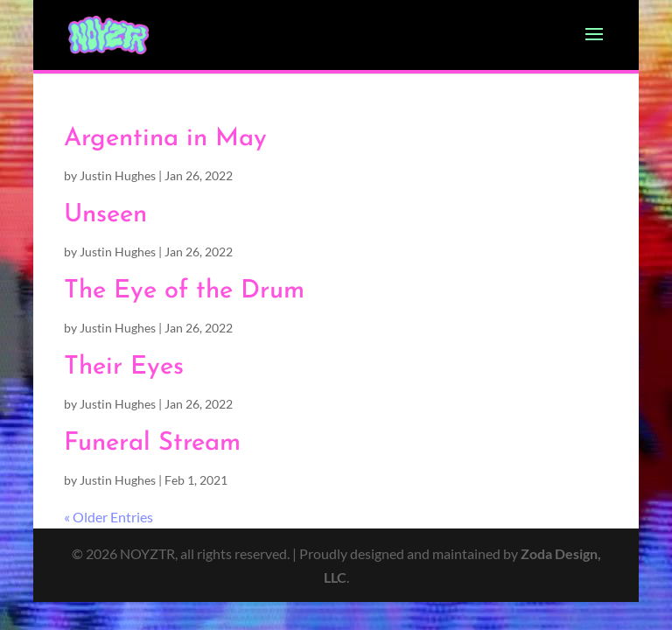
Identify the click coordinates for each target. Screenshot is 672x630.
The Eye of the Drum (184, 291)
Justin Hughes (118, 175)
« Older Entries (108, 516)
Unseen (105, 215)
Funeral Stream (152, 443)
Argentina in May (165, 138)
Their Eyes (124, 367)
